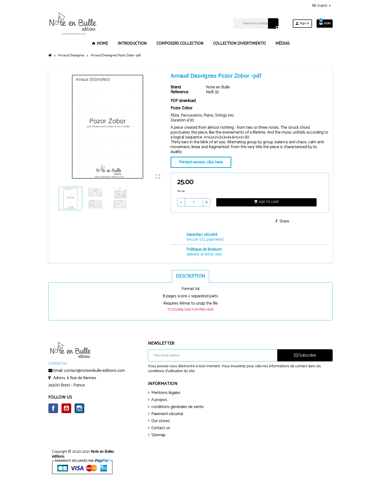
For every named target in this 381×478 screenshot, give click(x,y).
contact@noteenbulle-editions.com (94, 370)
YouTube (66, 408)
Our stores (160, 421)
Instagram (79, 408)
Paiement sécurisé (167, 413)
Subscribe (305, 355)
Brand (176, 87)
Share (282, 221)
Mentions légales (166, 392)
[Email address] (212, 355)
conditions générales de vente (177, 406)
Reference (179, 92)
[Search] (255, 23)
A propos (159, 399)
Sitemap (158, 435)
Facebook (53, 408)
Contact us (160, 428)
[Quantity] (194, 202)
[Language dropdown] (321, 5)
